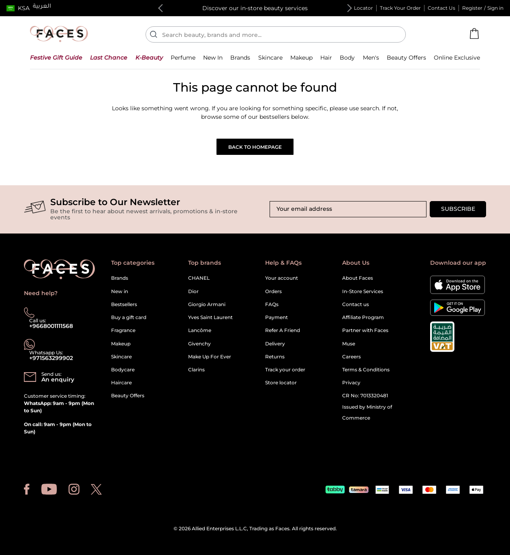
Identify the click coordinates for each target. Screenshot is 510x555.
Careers (351, 357)
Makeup (121, 344)
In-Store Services (362, 291)
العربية (42, 7)
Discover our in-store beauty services (255, 8)
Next (348, 8)
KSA (24, 8)
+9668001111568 (51, 326)
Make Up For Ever (209, 357)
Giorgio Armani (206, 304)
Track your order (285, 369)
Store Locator (356, 8)
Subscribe (458, 208)
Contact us (355, 304)
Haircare (121, 382)
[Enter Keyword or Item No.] (279, 34)
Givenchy (199, 344)
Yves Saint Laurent (210, 317)
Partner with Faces (365, 330)
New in (119, 291)
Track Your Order (400, 8)
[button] (18, 8)
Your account (281, 278)
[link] (240, 57)
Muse (348, 344)
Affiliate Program (363, 317)
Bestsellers (124, 304)
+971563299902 (51, 358)
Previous (162, 8)
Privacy (351, 382)
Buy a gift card (128, 317)
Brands (119, 278)
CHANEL (199, 278)
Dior (193, 291)
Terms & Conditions (366, 369)
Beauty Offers (127, 395)
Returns (275, 357)
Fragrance (123, 330)
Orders (273, 291)
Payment (276, 317)
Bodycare (123, 369)
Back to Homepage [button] (255, 147)
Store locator (281, 382)
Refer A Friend (282, 330)
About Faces (357, 278)
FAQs (272, 304)
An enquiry (57, 379)
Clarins (196, 369)
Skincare (121, 357)
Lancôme (199, 330)
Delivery (275, 344)
